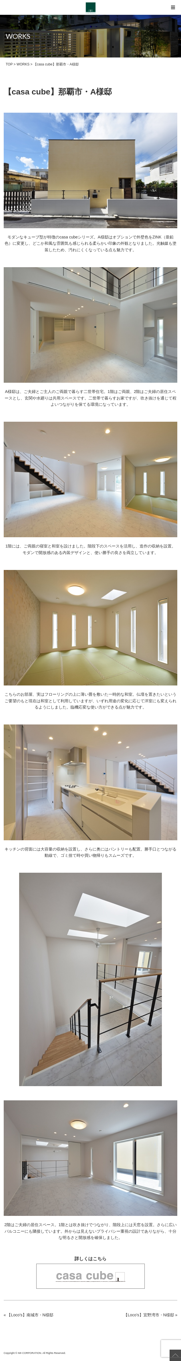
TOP (9, 64)
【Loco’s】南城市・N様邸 (30, 1315)
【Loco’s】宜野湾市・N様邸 (149, 1315)
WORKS (23, 64)
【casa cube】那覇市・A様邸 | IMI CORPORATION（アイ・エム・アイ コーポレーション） (91, 8)
